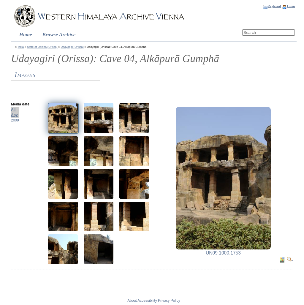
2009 (15, 120)
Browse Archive (58, 34)
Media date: (21, 104)
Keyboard (274, 6)
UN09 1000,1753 (223, 252)
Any (14, 115)
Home (25, 34)
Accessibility (147, 300)
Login (291, 6)
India (21, 46)
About (132, 300)
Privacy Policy (169, 300)
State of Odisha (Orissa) (42, 46)
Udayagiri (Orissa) (72, 46)
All (13, 110)
